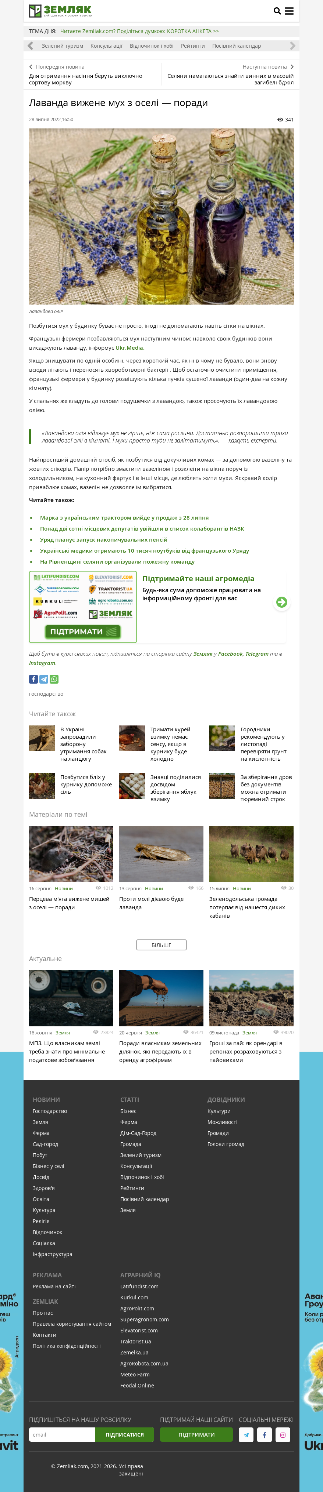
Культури (219, 1110)
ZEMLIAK (45, 1302)
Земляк (203, 654)
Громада (130, 1143)
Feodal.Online (137, 1385)
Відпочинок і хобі (152, 45)
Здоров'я (44, 1187)
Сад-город (45, 1143)
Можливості (222, 1121)
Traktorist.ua (135, 1341)
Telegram (257, 654)
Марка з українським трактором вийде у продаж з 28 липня (124, 517)
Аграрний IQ (140, 1275)
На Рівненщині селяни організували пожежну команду (117, 561)
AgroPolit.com (137, 1308)
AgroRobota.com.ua (144, 1363)
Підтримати (196, 1434)
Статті (129, 1100)
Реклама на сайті (54, 1286)
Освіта (41, 1199)
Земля (63, 1032)
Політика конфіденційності (67, 1345)
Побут (40, 1154)
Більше (161, 945)
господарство (46, 693)
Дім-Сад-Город (138, 1132)
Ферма (41, 1132)
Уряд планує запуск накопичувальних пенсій (103, 539)
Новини (64, 888)
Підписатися (125, 1434)
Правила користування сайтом (72, 1323)
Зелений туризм (62, 45)
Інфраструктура (52, 1254)
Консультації (106, 45)
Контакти (44, 1334)
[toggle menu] (289, 11)
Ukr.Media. (130, 348)
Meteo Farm (135, 1374)
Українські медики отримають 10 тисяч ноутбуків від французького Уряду (144, 550)
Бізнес (128, 1110)
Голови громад (225, 1143)
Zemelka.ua (134, 1352)
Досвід (41, 1176)
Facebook (230, 654)
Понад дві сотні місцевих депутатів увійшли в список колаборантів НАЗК (142, 528)
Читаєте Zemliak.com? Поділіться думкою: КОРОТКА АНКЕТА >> (139, 31)
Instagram (42, 663)
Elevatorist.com (139, 1330)
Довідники (226, 1100)
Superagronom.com (144, 1319)
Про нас (43, 1312)
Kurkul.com (134, 1297)
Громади (218, 1132)
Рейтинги (193, 45)
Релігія (41, 1221)
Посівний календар (236, 45)
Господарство (50, 1110)
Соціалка (44, 1243)
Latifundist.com (139, 1286)
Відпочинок (47, 1232)
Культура (44, 1210)
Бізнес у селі (48, 1165)
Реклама (47, 1275)
